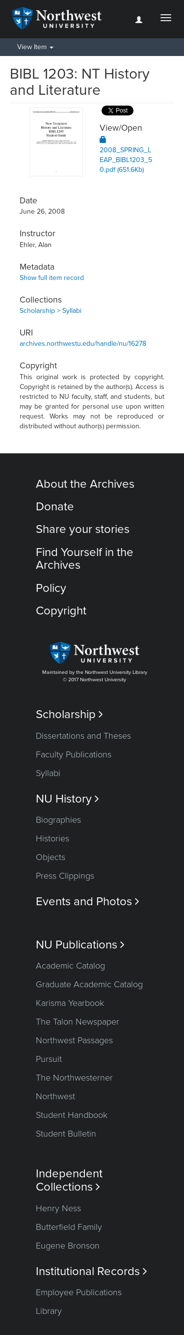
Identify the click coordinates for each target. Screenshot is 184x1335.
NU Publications (80, 945)
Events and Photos (87, 901)
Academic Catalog (70, 965)
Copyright (61, 611)
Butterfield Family (69, 1227)
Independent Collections (69, 1180)
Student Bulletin (66, 1133)
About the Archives (85, 484)
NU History (67, 799)
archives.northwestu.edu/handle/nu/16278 (83, 343)
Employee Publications (79, 1292)
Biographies (58, 819)
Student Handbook (71, 1115)
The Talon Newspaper (77, 1021)
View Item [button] (35, 47)
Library (49, 1311)
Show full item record (52, 278)
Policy (51, 588)
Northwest (55, 1096)
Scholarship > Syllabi (50, 310)
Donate (55, 507)
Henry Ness (58, 1208)
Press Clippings (65, 875)
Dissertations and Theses (83, 735)
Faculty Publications (73, 754)
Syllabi (48, 773)
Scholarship (69, 714)
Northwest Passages (74, 1040)
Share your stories (83, 529)
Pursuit (49, 1059)
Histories (52, 838)
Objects (50, 857)
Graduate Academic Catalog (89, 984)
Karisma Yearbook (70, 1003)
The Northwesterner (74, 1077)
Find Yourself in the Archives (84, 558)
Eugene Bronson (68, 1245)
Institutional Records (91, 1271)
